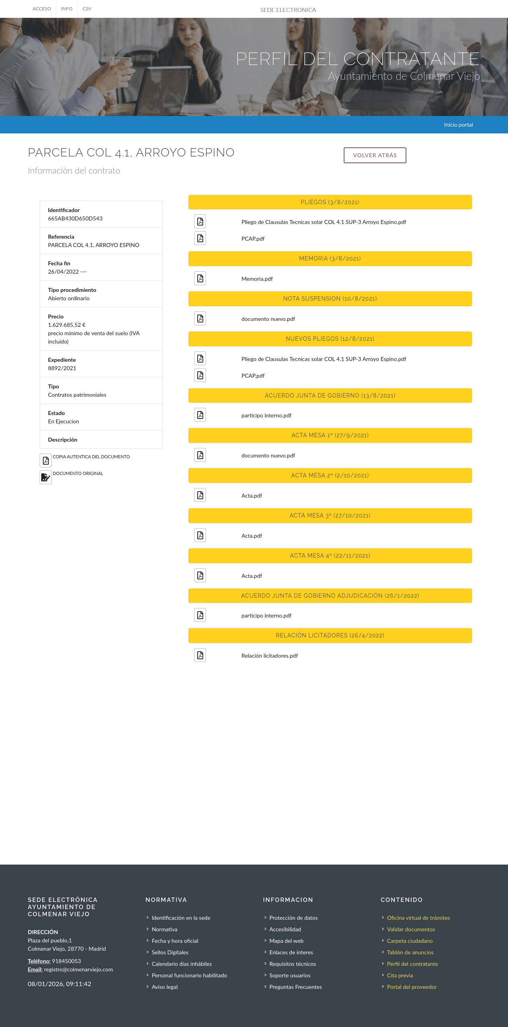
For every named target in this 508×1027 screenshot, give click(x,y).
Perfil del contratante (412, 963)
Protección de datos (293, 917)
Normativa (164, 929)
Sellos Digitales (170, 952)
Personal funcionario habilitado (189, 975)
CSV (87, 9)
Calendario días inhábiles (182, 963)
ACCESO (42, 9)
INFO (67, 9)
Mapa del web (286, 940)
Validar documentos (411, 929)
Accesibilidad (285, 929)
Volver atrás (375, 155)
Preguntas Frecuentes (295, 986)
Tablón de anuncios (410, 952)
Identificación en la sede (181, 917)
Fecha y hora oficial (175, 940)
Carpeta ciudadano (410, 940)
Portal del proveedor (412, 986)
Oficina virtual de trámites (418, 917)
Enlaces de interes (291, 952)
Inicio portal (458, 124)
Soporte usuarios (289, 975)
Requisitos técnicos (292, 963)
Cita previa (400, 975)
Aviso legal (164, 986)
